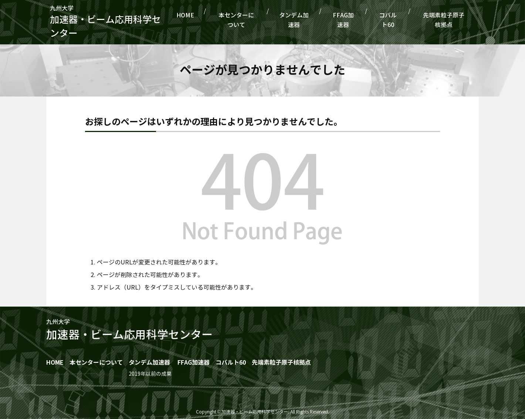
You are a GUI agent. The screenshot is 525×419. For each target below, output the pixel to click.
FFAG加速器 (358, 20)
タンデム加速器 (315, 20)
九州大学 (119, 22)
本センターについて (261, 20)
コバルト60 (395, 20)
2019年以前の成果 (150, 374)
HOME (220, 20)
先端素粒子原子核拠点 (445, 20)
